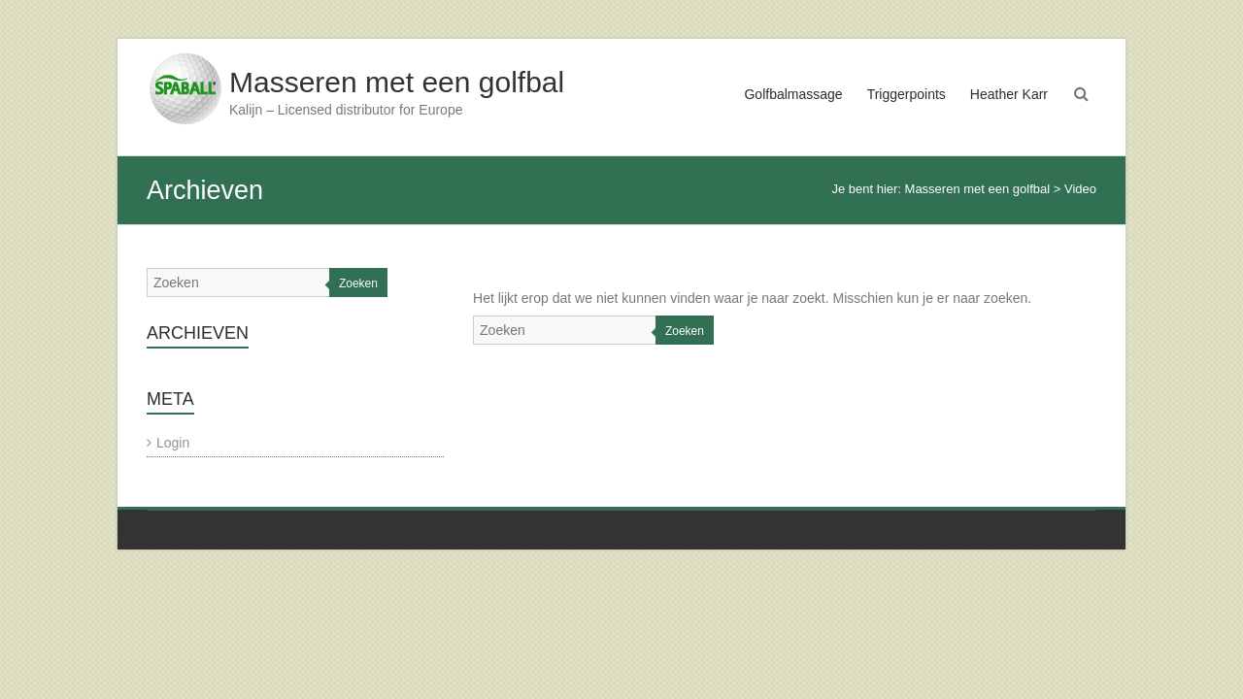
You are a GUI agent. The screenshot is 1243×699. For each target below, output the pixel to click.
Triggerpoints (906, 94)
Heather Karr (1009, 94)
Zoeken (684, 331)
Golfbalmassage (793, 94)
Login (172, 442)
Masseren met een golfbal (396, 82)
